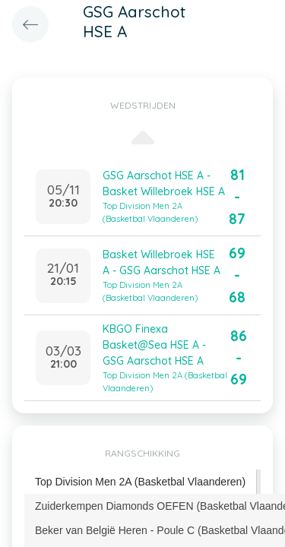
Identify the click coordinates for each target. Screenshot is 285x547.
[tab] (140, 482)
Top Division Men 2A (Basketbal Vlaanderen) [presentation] (140, 482)
